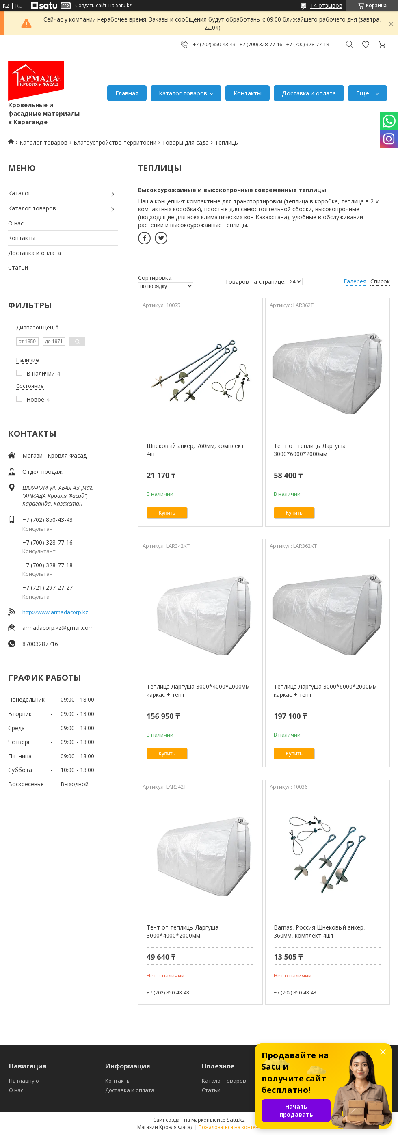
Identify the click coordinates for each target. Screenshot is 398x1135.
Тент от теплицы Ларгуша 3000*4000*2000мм (182, 931)
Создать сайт (90, 6)
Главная (126, 93)
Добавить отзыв (365, 44)
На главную (24, 1080)
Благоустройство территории (115, 142)
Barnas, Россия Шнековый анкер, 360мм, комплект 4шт (319, 931)
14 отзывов (326, 5)
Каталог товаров (183, 93)
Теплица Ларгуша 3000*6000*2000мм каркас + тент (325, 690)
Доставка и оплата (309, 93)
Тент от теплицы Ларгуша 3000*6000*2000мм (310, 450)
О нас (16, 223)
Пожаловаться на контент (230, 1127)
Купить (167, 513)
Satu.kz (236, 1119)
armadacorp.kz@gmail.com (58, 627)
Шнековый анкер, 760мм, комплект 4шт (195, 450)
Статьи (18, 267)
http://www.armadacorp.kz (55, 612)
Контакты (248, 93)
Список (380, 281)
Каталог (19, 193)
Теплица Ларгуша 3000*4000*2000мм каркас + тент (198, 690)
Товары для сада (185, 142)
